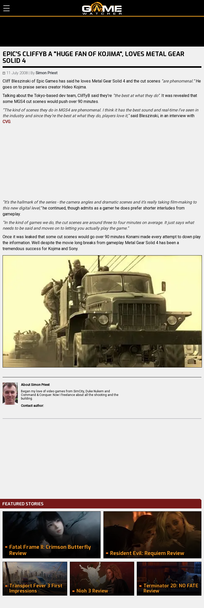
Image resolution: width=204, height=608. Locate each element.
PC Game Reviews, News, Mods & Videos (102, 8)
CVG (6, 121)
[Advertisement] (102, 457)
